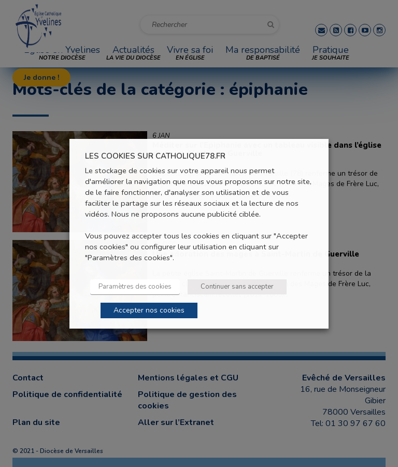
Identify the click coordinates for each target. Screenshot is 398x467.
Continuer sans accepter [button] (237, 286)
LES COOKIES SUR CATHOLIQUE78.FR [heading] (155, 155)
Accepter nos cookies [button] (148, 310)
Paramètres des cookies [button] (135, 286)
